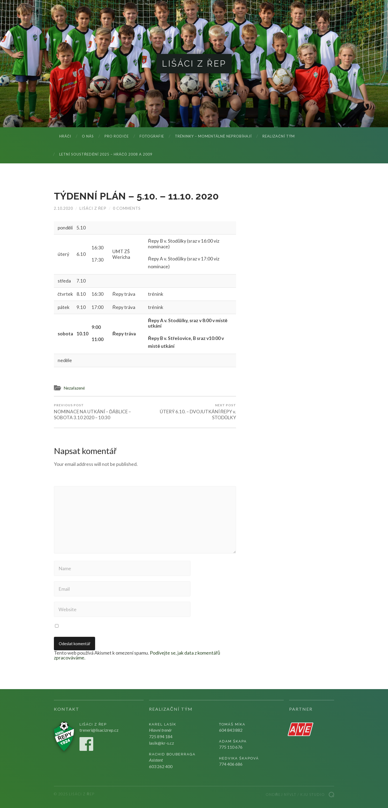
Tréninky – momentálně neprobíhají (213, 136)
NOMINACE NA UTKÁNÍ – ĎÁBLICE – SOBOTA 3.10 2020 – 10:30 (98, 411)
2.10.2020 (63, 208)
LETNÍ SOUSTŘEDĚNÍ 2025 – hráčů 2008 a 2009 (106, 154)
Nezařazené (74, 388)
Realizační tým (278, 136)
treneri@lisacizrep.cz (99, 730)
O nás (88, 136)
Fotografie (152, 136)
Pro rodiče (117, 136)
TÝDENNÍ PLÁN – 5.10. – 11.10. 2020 (136, 196)
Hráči (65, 136)
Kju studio (312, 794)
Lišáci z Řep (194, 63)
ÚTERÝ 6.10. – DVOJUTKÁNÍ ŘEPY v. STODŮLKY (191, 411)
